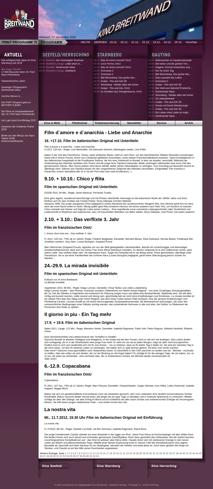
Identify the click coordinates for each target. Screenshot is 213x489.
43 (193, 453)
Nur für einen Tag (164, 70)
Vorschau (191, 42)
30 (150, 453)
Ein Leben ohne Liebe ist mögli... (172, 112)
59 (84, 456)
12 (91, 453)
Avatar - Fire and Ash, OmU (115, 88)
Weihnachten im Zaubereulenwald (173, 60)
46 (41, 456)
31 (154, 453)
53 (64, 456)
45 (200, 453)
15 (100, 453)
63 (97, 456)
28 (144, 453)
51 (57, 456)
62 (94, 456)
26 (137, 453)
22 (124, 453)
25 (134, 453)
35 (167, 453)
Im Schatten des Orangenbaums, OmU (121, 91)
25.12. (178, 42)
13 (94, 453)
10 (84, 453)
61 (91, 456)
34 (164, 453)
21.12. (135, 42)
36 (170, 453)
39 (180, 453)
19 (114, 453)
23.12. (157, 42)
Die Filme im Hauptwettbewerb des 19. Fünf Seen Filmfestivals (17, 112)
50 (54, 456)
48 (47, 456)
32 (157, 453)
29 (147, 453)
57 (77, 456)
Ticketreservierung (107, 122)
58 (81, 456)
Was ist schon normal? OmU (116, 60)
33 (160, 453)
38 (177, 453)
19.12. (113, 42)
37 (173, 453)
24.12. (168, 42)
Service (161, 122)
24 (130, 453)
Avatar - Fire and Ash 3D (114, 81)
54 (67, 456)
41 (187, 453)
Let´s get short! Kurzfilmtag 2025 (18, 120)
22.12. (146, 42)
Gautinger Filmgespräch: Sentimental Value (14, 88)
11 (87, 453)
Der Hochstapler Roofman (64, 60)
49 (51, 456)
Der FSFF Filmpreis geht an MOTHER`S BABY (16, 103)
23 (127, 453)
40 (184, 453)
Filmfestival (79, 122)
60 (87, 456)
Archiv (189, 122)
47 (44, 456)
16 (104, 453)
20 (117, 453)
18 (111, 453)
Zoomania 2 (107, 70)
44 (197, 453)
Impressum (85, 485)
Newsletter (134, 122)
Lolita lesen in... (64, 63)
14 (97, 453)
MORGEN (100, 42)
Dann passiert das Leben (168, 77)
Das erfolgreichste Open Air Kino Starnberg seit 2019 (18, 61)
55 (71, 456)
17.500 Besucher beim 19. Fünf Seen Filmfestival (17, 72)
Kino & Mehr (52, 122)
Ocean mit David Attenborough (171, 105)
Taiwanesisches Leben (13, 81)
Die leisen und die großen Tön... (172, 63)
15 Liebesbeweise (164, 98)
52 (61, 456)
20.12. (124, 42)
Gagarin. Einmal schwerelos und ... (173, 67)
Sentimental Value (60, 67)
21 (120, 453)
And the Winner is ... (12, 96)
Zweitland (60, 70)
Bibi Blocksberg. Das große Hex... (118, 77)
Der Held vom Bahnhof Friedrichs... (174, 88)
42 (190, 453)
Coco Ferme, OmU (111, 63)
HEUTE (85, 42)
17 (107, 453)
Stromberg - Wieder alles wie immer (120, 84)
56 (74, 456)
